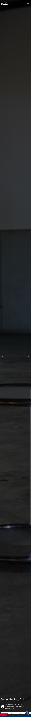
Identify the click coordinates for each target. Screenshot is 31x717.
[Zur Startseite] (4, 3)
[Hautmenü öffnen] (28, 3)
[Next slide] (29, 357)
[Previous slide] (2, 357)
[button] (9, 713)
